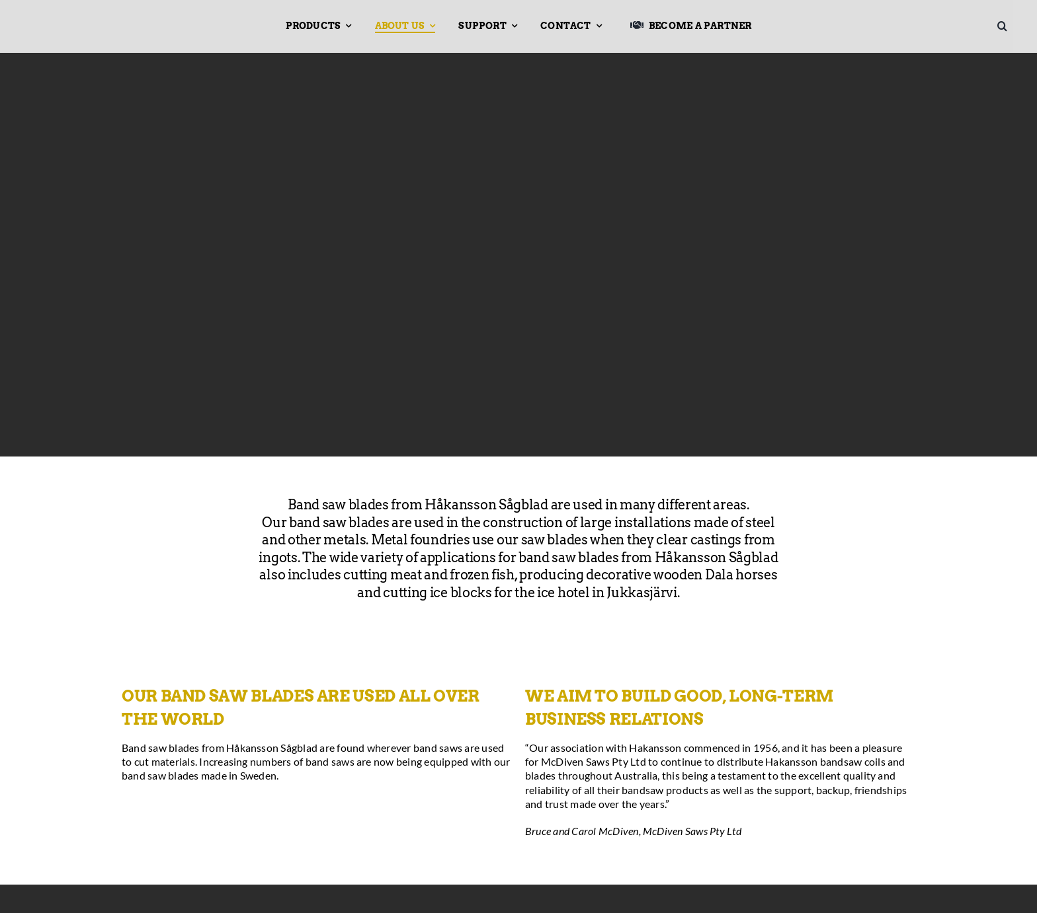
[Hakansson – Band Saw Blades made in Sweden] (77, 18)
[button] (1007, 26)
